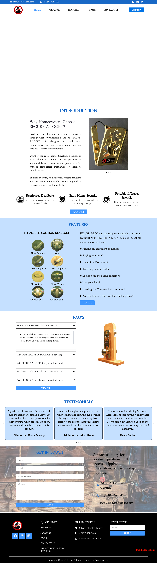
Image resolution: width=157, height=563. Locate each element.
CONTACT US (111, 11)
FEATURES (74, 11)
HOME (37, 11)
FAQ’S (92, 11)
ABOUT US (54, 11)
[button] (74, 11)
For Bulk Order (145, 550)
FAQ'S (44, 538)
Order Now (136, 11)
